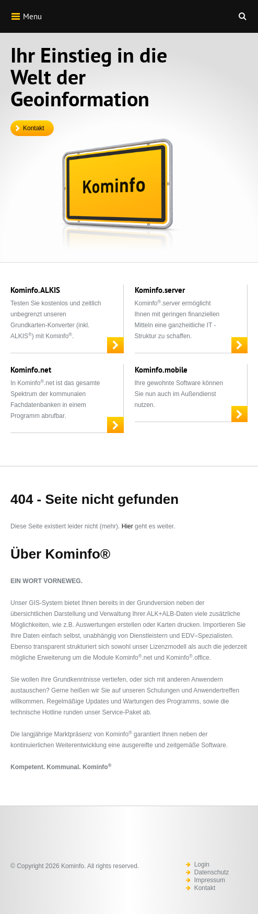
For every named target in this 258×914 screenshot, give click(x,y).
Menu (26, 16)
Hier (127, 526)
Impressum (209, 880)
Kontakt (33, 128)
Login (201, 864)
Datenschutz (211, 872)
